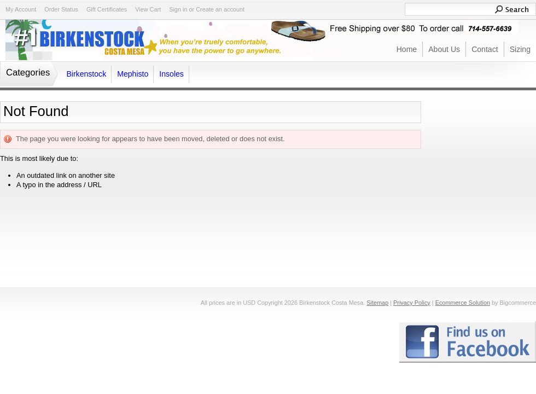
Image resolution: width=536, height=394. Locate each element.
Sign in (178, 9)
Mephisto (132, 73)
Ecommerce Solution (462, 302)
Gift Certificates (106, 9)
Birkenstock (86, 73)
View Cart (148, 9)
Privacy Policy (411, 302)
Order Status (61, 9)
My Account (20, 9)
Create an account (220, 9)
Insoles (171, 73)
